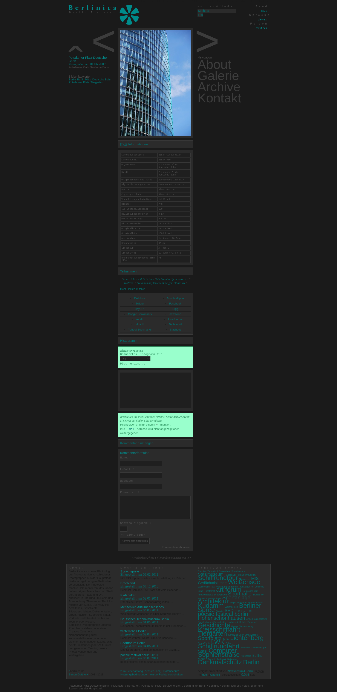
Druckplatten (220, 594)
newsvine (175, 314)
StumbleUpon (175, 298)
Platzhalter (128, 594)
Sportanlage (236, 596)
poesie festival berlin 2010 (139, 654)
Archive (219, 87)
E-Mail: (127, 469)
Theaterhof (209, 590)
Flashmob (252, 621)
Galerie (218, 75)
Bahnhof (202, 570)
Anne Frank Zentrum (256, 618)
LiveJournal (175, 319)
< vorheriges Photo (143, 557)
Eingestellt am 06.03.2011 (139, 609)
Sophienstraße (219, 653)
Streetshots (224, 570)
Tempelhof (212, 570)
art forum (229, 588)
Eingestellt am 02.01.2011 (139, 597)
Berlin (72, 79)
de (260, 19)
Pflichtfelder (133, 534)
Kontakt (219, 98)
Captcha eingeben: (136, 523)
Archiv (226, 638)
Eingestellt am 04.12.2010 (139, 585)
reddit (139, 319)
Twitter (140, 303)
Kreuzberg (246, 655)
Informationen (134, 144)
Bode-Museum (238, 570)
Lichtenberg (247, 636)
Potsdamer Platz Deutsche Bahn (88, 59)
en (265, 19)
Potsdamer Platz (79, 82)
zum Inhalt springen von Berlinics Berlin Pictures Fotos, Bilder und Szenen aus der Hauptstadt (168, 1)
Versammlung (246, 625)
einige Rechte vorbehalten (166, 673)
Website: (126, 481)
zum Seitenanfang (131, 670)
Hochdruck (233, 621)
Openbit (215, 673)
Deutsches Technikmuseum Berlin (144, 618)
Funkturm (245, 647)
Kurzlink (180, 283)
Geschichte (214, 624)
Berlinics (94, 7)
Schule (242, 621)
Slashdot (175, 329)
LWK (218, 640)
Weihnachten (231, 606)
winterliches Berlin (133, 630)
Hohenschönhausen (221, 617)
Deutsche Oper (259, 647)
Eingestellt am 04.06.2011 (139, 645)
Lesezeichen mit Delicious (138, 279)
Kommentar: (130, 492)
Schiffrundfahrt (219, 645)
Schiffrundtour (218, 576)
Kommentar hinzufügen (136, 443)
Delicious (140, 298)
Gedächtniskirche (212, 582)
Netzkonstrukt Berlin (240, 670)
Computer (222, 649)
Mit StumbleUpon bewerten (172, 279)
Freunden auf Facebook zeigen (155, 283)
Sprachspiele (129, 570)
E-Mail (131, 429)
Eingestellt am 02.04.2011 (139, 633)
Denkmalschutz (220, 661)
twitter (262, 28)
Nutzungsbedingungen (134, 673)
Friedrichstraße (205, 594)
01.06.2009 (87, 64)
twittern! (129, 283)
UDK (250, 610)
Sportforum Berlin (133, 642)
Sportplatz (209, 637)
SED (229, 609)
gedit (205, 673)
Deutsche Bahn (102, 79)
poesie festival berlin (223, 613)
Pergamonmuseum (246, 574)
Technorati (175, 324)
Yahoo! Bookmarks (140, 329)
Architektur (213, 600)
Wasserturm (204, 586)
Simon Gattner (78, 673)
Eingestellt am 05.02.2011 (139, 573)
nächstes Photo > (181, 557)
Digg (175, 309)
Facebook (175, 303)
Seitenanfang (162, 557)
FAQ (158, 670)
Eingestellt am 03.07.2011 (139, 657)
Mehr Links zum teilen (132, 289)
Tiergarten (96, 82)
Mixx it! (139, 324)
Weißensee (244, 580)
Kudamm (211, 604)
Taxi (213, 586)
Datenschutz (171, 670)
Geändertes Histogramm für (141, 356)
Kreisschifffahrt (219, 628)
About (214, 64)
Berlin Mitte (84, 79)
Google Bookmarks (140, 314)
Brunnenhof (258, 594)
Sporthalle (239, 593)
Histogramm (129, 340)
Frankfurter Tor (246, 586)
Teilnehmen (128, 271)
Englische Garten (238, 602)
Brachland (127, 582)
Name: (126, 458)
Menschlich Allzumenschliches (142, 606)
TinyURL (139, 309)
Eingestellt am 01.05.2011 (139, 621)
